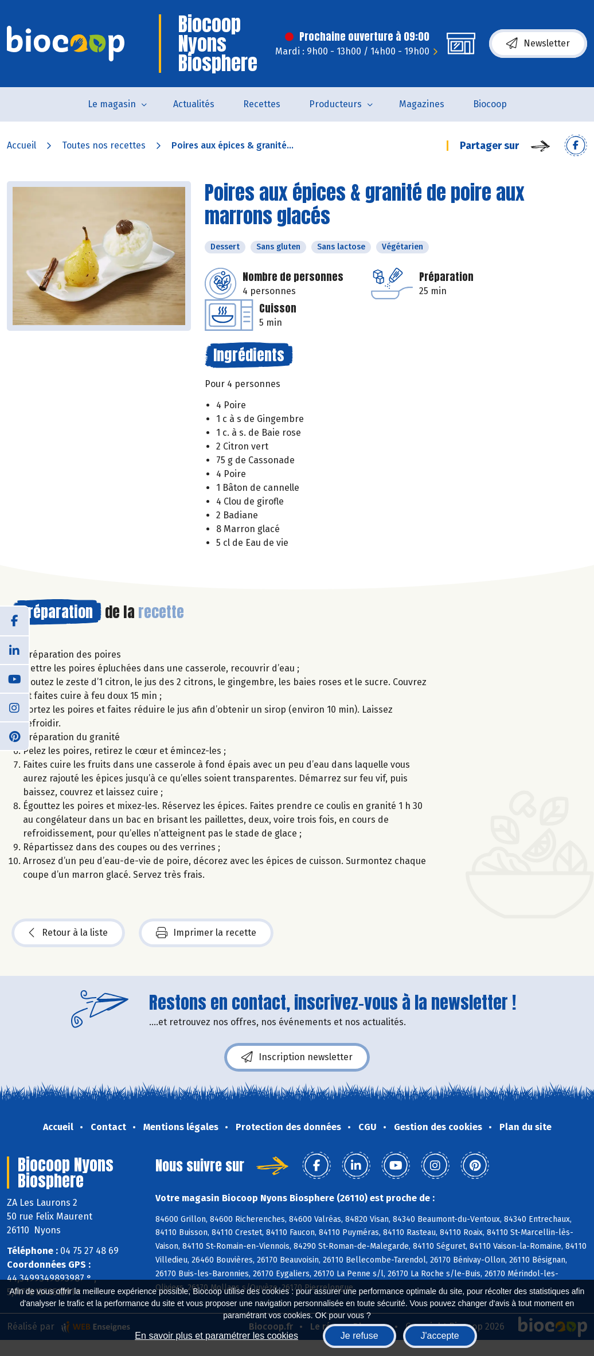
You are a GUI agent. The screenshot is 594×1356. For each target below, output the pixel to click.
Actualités (193, 104)
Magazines (421, 104)
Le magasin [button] (112, 104)
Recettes (261, 104)
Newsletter (538, 43)
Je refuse (359, 1336)
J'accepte (440, 1336)
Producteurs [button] (335, 104)
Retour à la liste (68, 933)
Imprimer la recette (206, 933)
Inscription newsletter (297, 1057)
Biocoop (490, 104)
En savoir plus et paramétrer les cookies (216, 1336)
